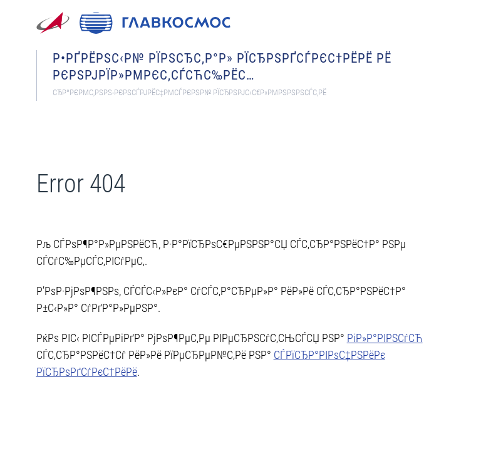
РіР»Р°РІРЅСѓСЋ (385, 338)
